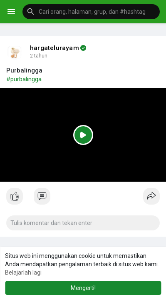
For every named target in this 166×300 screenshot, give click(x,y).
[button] (91, 11)
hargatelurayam (54, 48)
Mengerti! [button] (83, 288)
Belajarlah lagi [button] (23, 272)
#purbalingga (24, 79)
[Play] (83, 134)
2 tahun (38, 56)
